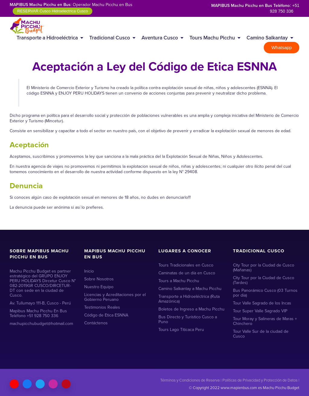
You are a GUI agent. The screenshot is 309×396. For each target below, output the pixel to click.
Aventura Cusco (160, 37)
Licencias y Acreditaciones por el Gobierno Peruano (115, 297)
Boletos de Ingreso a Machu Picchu (191, 309)
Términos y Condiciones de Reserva (190, 380)
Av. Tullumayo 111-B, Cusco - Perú (40, 303)
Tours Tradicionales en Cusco (185, 265)
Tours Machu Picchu (212, 37)
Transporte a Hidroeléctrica (47, 37)
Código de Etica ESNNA (106, 315)
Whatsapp (281, 47)
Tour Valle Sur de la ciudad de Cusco (260, 333)
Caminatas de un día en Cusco (186, 273)
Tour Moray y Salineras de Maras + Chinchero (265, 321)
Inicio (89, 271)
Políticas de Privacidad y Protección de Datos (260, 380)
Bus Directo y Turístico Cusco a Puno (187, 319)
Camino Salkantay (267, 37)
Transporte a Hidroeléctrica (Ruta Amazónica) (189, 298)
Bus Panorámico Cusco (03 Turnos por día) (265, 292)
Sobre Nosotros (99, 279)
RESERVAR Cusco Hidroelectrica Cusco (52, 11)
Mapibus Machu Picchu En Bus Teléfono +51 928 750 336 (38, 313)
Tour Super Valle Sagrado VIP (260, 311)
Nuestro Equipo (98, 287)
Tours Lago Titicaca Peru (181, 329)
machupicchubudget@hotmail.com (41, 323)
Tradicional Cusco (109, 37)
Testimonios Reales (102, 307)
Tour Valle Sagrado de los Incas (262, 303)
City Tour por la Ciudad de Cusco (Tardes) (263, 280)
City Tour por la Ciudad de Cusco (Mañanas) (263, 267)
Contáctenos (96, 323)
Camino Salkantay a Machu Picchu (189, 288)
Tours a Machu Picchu (178, 281)
